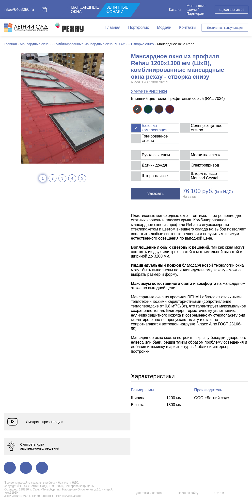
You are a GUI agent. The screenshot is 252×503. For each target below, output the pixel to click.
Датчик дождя (154, 165)
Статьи (219, 493)
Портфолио (138, 27)
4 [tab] (72, 178)
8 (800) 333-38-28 (231, 10)
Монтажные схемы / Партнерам (196, 9)
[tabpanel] (62, 108)
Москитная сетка (206, 155)
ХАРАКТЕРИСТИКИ (149, 92)
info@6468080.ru (19, 9)
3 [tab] (62, 178)
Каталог (175, 10)
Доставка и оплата (149, 493)
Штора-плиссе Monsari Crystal (204, 175)
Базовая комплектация (154, 127)
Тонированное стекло (155, 138)
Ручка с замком (156, 155)
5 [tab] (82, 178)
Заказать (155, 193)
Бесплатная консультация (225, 28)
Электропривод (205, 165)
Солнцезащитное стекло (206, 127)
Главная (112, 27)
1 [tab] (43, 178)
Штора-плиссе (155, 176)
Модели (164, 27)
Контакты (187, 27)
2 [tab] (52, 178)
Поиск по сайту (188, 493)
